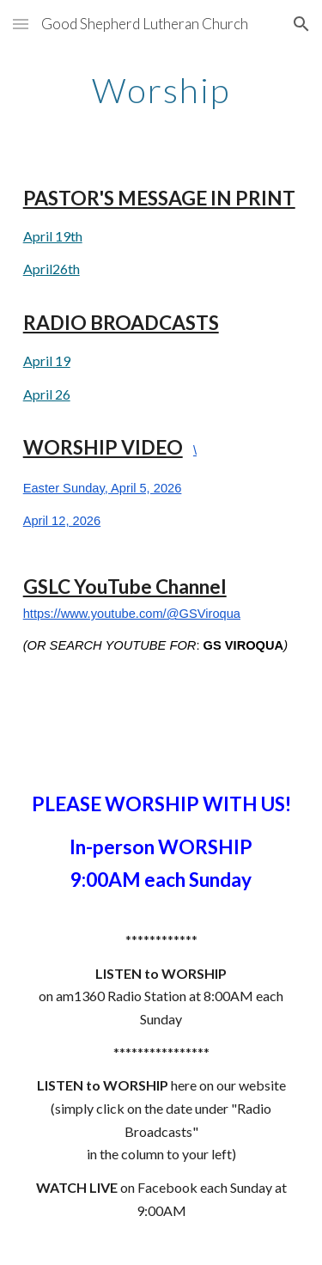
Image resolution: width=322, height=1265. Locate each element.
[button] (20, 23)
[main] (161, 90)
